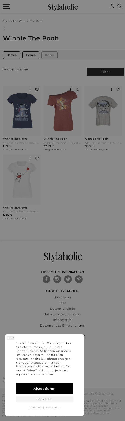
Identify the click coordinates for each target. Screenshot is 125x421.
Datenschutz (53, 407)
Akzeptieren (44, 389)
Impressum (35, 407)
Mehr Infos (44, 399)
